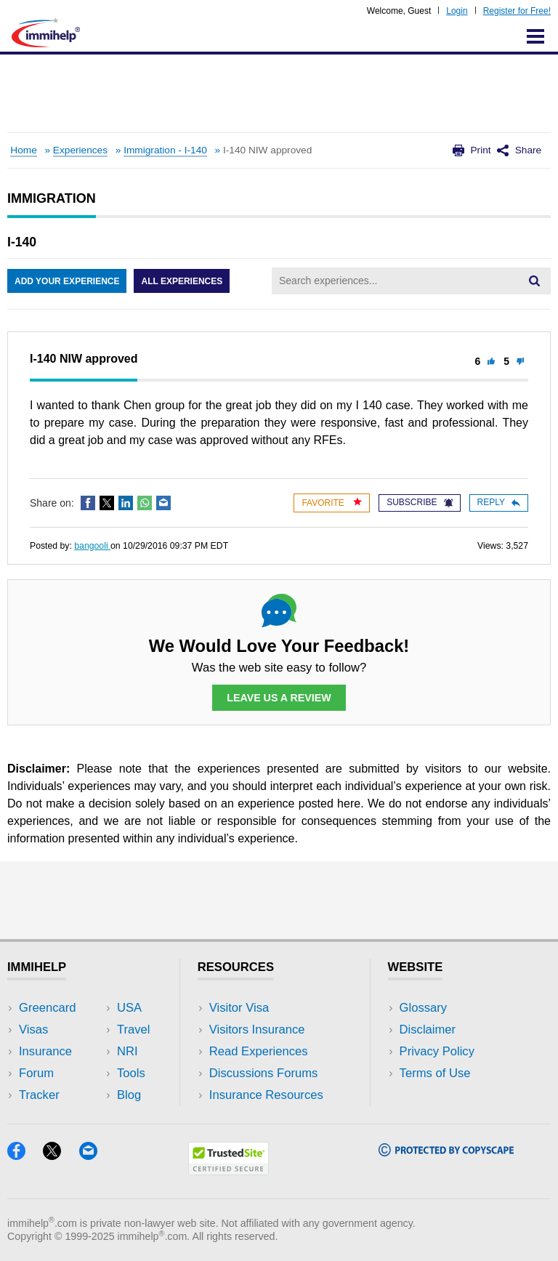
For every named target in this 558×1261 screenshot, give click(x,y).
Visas (33, 1029)
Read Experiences (258, 1051)
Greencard (47, 1008)
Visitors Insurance (257, 1029)
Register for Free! (517, 11)
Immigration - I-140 (165, 150)
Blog (129, 1095)
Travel (133, 1029)
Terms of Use (435, 1073)
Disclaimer (428, 1029)
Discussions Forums (263, 1073)
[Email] (95, 1155)
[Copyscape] (446, 1151)
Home (23, 150)
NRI (127, 1051)
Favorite (332, 502)
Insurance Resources (266, 1095)
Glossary (424, 1008)
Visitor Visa (239, 1008)
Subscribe (419, 502)
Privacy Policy (437, 1051)
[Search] (534, 280)
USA (129, 1008)
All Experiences (181, 281)
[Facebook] (25, 1155)
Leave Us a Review (279, 698)
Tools (131, 1073)
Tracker (39, 1095)
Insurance (45, 1051)
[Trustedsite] (228, 1170)
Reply (498, 502)
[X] (60, 1155)
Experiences (80, 150)
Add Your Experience (67, 281)
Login (456, 11)
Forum (36, 1073)
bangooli (92, 546)
